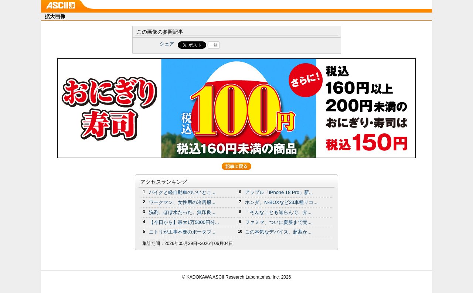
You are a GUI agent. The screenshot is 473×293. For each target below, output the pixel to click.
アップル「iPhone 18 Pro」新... (279, 192)
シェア (167, 44)
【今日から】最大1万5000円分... (184, 222)
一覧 (214, 45)
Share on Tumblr (264, 45)
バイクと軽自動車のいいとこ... (182, 192)
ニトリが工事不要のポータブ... (182, 232)
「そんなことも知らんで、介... (278, 212)
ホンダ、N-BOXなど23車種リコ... (281, 202)
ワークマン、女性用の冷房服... (182, 202)
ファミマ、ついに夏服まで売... (278, 222)
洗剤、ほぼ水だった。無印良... (182, 212)
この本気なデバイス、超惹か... (278, 232)
